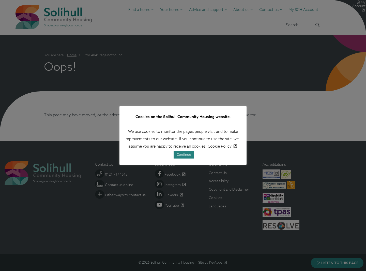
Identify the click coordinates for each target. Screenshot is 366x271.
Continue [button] (184, 154)
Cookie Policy (220, 146)
